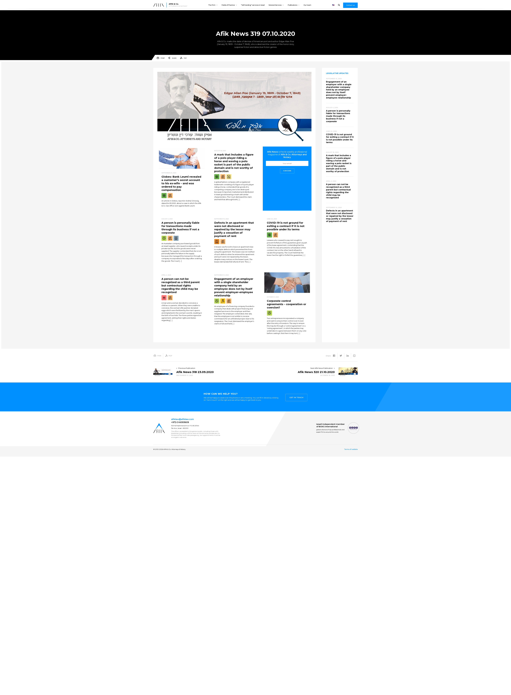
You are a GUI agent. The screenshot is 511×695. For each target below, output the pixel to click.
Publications (292, 5)
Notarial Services (275, 5)
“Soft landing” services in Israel (253, 5)
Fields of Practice (228, 5)
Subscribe (287, 171)
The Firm (211, 5)
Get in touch (296, 397)
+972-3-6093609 (180, 422)
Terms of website (351, 449)
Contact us (350, 5)
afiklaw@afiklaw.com (182, 419)
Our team (307, 5)
